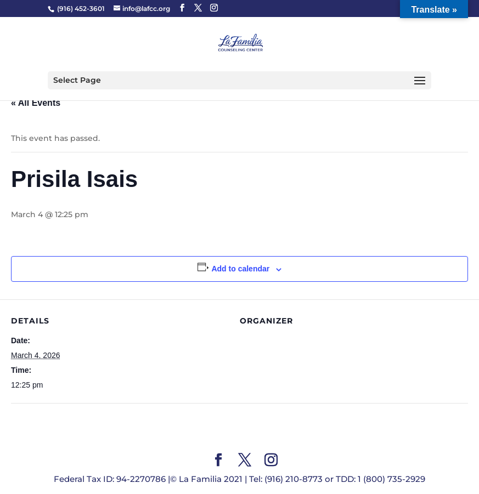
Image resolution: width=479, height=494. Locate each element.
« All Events (35, 102)
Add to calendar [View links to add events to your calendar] (240, 268)
